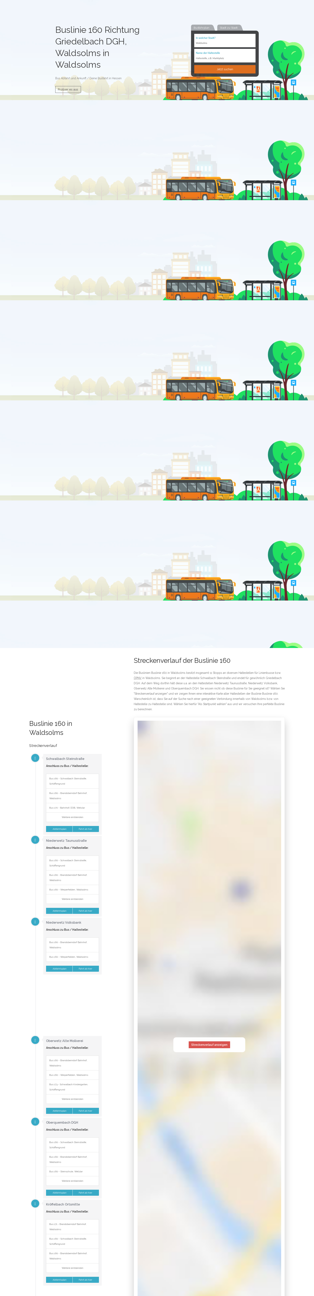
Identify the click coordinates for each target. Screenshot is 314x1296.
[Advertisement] (65, 689)
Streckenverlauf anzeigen (209, 1044)
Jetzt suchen (225, 69)
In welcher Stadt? (205, 38)
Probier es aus (68, 89)
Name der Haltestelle (208, 53)
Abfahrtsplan (59, 829)
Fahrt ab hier (86, 829)
